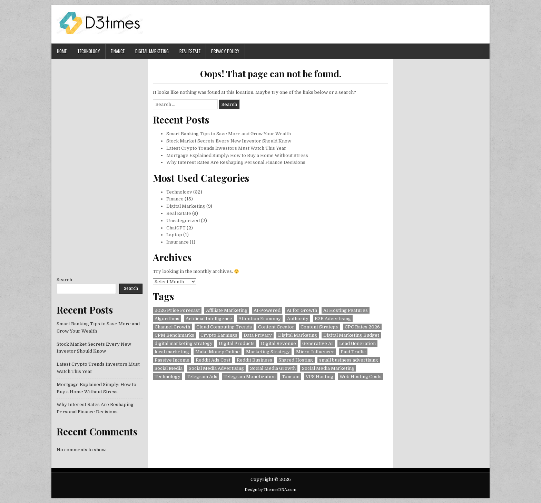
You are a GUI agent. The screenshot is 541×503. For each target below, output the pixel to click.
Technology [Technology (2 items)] (167, 376)
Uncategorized (183, 220)
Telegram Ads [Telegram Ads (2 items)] (202, 376)
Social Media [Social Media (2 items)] (169, 368)
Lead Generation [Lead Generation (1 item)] (357, 343)
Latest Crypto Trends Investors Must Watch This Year (226, 148)
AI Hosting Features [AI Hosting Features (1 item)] (345, 310)
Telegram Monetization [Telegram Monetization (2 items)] (250, 376)
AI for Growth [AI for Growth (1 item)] (302, 310)
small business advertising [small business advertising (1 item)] (348, 360)
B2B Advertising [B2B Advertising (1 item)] (333, 318)
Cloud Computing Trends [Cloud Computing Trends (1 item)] (224, 326)
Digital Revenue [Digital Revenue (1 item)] (278, 343)
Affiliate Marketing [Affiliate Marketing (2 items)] (226, 310)
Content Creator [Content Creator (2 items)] (276, 326)
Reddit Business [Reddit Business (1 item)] (254, 360)
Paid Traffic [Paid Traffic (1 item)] (353, 351)
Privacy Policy (225, 51)
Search (64, 279)
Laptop (174, 234)
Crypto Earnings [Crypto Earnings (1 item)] (218, 335)
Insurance (177, 242)
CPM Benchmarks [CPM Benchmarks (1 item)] (174, 335)
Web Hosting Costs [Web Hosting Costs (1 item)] (361, 376)
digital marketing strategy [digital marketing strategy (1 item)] (184, 343)
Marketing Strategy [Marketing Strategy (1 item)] (268, 351)
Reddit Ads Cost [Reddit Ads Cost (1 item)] (213, 360)
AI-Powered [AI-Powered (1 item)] (267, 310)
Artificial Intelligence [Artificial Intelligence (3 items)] (209, 318)
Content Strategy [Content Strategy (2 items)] (319, 326)
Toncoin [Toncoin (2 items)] (290, 376)
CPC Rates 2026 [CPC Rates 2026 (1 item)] (362, 326)
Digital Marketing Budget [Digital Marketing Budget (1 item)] (351, 335)
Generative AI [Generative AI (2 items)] (317, 343)
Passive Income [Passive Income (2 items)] (172, 360)
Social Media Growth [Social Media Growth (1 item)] (273, 368)
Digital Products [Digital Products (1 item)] (237, 343)
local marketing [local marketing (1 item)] (172, 351)
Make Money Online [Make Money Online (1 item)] (217, 351)
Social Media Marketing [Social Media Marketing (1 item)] (328, 368)
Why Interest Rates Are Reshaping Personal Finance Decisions (235, 162)
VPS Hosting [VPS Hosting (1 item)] (319, 376)
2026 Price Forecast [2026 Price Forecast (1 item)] (177, 310)
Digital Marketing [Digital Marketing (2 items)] (297, 335)
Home (62, 51)
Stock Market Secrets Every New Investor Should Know (228, 141)
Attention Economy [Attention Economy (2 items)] (259, 318)
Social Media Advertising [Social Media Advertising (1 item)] (216, 368)
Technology (88, 51)
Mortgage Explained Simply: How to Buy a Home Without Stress (237, 155)
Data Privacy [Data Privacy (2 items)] (258, 335)
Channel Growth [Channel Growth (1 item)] (172, 326)
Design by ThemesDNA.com (270, 489)
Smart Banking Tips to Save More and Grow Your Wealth (228, 133)
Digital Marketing (152, 51)
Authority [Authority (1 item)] (297, 318)
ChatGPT (176, 227)
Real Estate (189, 51)
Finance (118, 51)
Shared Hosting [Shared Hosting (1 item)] (295, 360)
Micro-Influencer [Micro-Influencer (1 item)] (315, 351)
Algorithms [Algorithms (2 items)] (167, 318)
